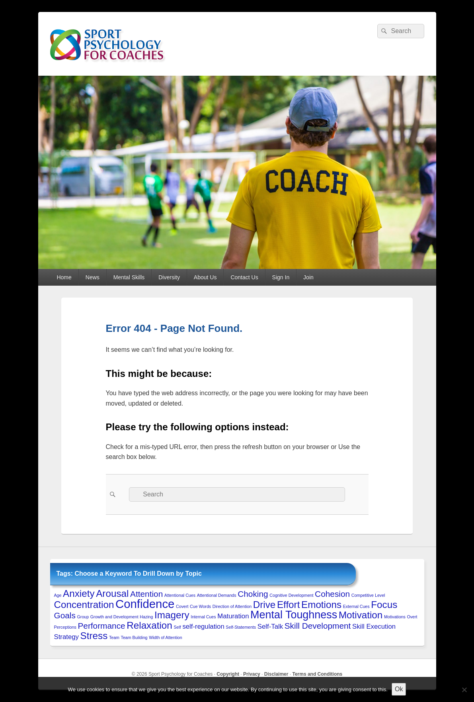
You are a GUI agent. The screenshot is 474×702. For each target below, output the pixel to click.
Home (64, 277)
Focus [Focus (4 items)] (384, 604)
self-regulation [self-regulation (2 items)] (203, 626)
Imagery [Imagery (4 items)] (171, 615)
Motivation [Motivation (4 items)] (360, 615)
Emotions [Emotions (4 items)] (321, 604)
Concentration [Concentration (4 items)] (84, 604)
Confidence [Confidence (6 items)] (144, 603)
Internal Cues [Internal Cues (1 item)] (203, 616)
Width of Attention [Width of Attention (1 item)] (165, 637)
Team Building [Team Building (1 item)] (134, 637)
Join (308, 277)
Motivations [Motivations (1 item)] (395, 616)
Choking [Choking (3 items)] (253, 593)
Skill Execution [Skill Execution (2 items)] (374, 626)
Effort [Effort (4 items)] (288, 604)
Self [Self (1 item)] (177, 627)
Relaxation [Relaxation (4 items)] (149, 625)
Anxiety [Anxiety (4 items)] (78, 593)
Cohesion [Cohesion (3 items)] (332, 593)
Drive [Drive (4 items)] (264, 604)
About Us (205, 277)
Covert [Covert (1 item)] (182, 606)
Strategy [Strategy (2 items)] (66, 637)
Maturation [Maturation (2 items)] (233, 616)
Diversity (169, 277)
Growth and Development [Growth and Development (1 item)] (114, 616)
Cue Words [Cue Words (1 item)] (200, 606)
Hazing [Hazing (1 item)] (146, 616)
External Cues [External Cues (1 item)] (356, 606)
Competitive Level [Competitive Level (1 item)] (368, 595)
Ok (399, 689)
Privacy (251, 674)
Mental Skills (129, 277)
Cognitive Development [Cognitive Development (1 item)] (291, 595)
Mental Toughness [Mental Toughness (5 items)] (293, 615)
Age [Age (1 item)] (58, 595)
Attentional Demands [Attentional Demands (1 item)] (216, 595)
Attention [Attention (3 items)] (146, 593)
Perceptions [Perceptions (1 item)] (65, 627)
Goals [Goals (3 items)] (65, 615)
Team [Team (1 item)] (114, 637)
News (92, 277)
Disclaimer (276, 674)
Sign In (281, 277)
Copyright (228, 674)
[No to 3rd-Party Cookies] (464, 690)
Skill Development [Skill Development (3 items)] (318, 625)
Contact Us (244, 277)
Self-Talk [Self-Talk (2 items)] (270, 626)
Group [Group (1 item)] (83, 616)
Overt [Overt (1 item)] (412, 616)
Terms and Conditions (317, 674)
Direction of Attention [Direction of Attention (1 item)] (232, 606)
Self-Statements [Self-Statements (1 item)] (241, 627)
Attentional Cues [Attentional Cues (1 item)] (179, 595)
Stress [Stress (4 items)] (94, 635)
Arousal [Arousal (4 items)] (112, 593)
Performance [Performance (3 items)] (101, 625)
